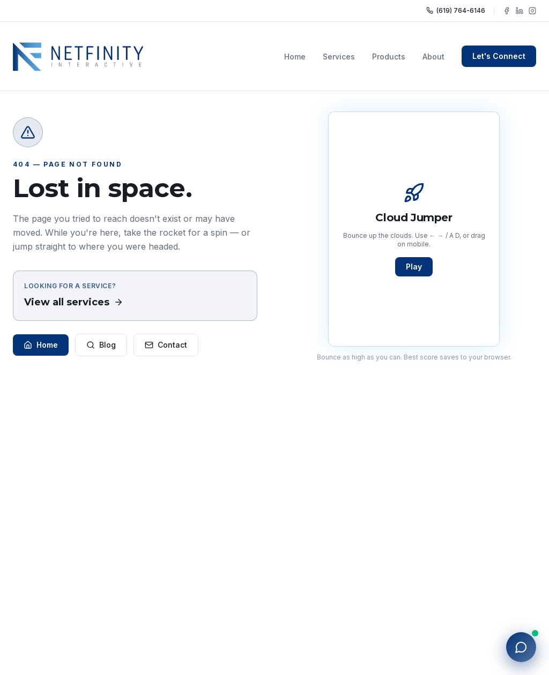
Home (295, 56)
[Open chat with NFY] (521, 647)
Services (339, 56)
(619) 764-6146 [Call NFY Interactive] (455, 10)
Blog (101, 344)
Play (414, 266)
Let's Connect (498, 56)
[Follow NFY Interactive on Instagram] (532, 10)
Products (388, 56)
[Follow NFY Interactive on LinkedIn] (519, 10)
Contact (166, 344)
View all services (73, 302)
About (433, 56)
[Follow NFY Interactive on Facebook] (506, 10)
